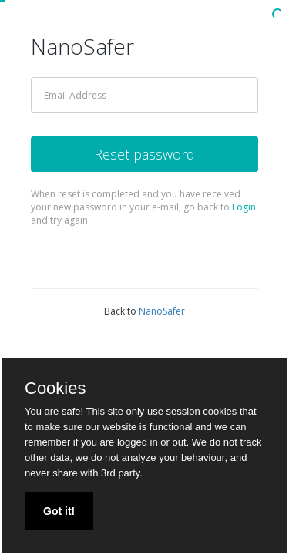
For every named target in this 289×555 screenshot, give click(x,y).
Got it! (59, 511)
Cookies (55, 388)
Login (244, 207)
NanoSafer (162, 311)
